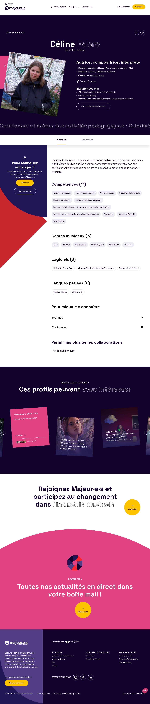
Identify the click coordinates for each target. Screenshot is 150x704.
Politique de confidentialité (63, 693)
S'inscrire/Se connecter (128, 659)
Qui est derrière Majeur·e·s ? (63, 656)
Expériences (87, 140)
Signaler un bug (125, 662)
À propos (61, 140)
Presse (54, 666)
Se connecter (124, 7)
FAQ (53, 662)
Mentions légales (44, 693)
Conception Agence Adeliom (134, 693)
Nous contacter (16, 683)
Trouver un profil (125, 656)
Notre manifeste (58, 659)
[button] (2, 432)
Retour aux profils (15, 32)
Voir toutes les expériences (93, 106)
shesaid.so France (93, 659)
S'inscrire (138, 7)
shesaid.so (90, 656)
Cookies (77, 693)
